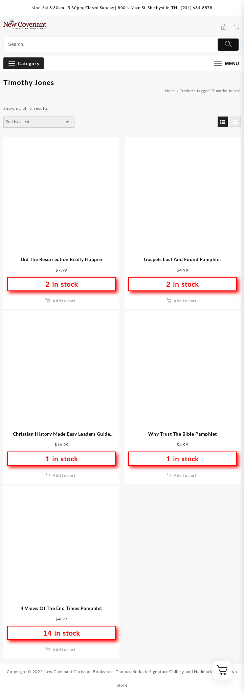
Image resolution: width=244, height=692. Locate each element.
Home (170, 90)
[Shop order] (38, 122)
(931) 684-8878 (197, 7)
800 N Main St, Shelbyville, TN (147, 7)
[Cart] (236, 27)
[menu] (226, 63)
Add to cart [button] (64, 300)
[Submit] (228, 45)
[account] (223, 27)
